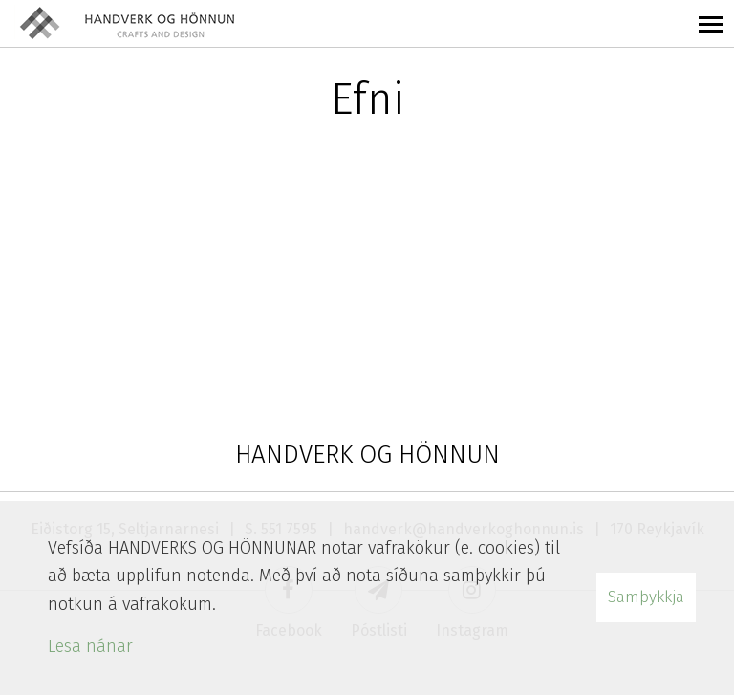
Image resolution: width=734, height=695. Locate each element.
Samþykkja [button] (646, 597)
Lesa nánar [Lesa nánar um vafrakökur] (90, 646)
